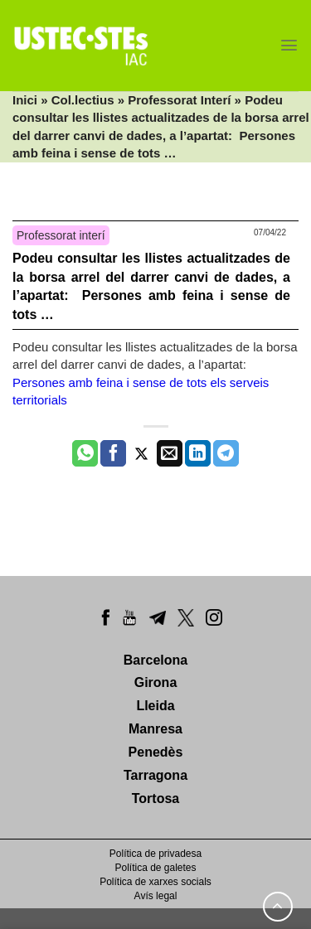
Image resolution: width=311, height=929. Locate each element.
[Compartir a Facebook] (113, 453)
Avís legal (155, 896)
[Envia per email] (169, 453)
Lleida (155, 706)
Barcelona (155, 660)
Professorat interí (61, 235)
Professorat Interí (179, 100)
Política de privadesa (155, 853)
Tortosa (155, 798)
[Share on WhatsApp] (85, 453)
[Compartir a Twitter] (141, 453)
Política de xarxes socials (155, 882)
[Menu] (289, 45)
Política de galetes (155, 867)
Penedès (156, 752)
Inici (24, 100)
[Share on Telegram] (226, 453)
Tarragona (155, 775)
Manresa (155, 729)
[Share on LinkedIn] (198, 453)
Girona (155, 682)
